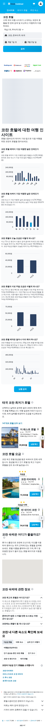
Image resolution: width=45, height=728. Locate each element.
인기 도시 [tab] (31, 653)
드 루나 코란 (7, 677)
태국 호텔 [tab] (23, 659)
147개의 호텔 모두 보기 (12, 423)
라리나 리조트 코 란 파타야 (13, 674)
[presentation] (32, 402)
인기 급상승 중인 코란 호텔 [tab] (14, 653)
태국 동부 (20, 720)
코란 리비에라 (8, 671)
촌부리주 (33, 720)
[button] (4, 3)
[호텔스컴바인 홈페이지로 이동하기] (15, 3)
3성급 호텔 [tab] (8, 642)
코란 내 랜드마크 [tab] (10, 659)
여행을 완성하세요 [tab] (11, 648)
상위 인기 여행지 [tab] (33, 642)
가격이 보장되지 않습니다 (25, 694)
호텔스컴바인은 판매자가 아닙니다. (24, 701)
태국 (7, 720)
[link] (22, 389)
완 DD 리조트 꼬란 (9, 681)
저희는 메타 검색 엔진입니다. (24, 705)
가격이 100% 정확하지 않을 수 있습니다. (24, 709)
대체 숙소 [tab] (19, 642)
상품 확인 (34, 444)
